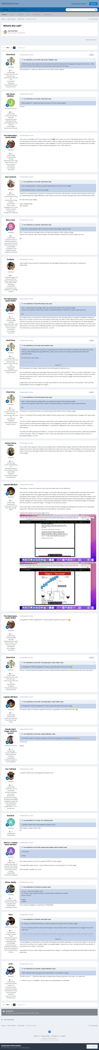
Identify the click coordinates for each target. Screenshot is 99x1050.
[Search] (75, 9)
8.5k (11, 980)
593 (11, 193)
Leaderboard (48, 14)
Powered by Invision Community (49, 1040)
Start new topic (91, 40)
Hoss (10, 915)
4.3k (11, 831)
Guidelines (20, 14)
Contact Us (55, 1036)
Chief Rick (13, 31)
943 (11, 112)
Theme (36, 1036)
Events (12, 14)
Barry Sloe (10, 220)
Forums (4, 14)
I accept (92, 1046)
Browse (5, 10)
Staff (28, 14)
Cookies (62, 1036)
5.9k (11, 749)
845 (11, 461)
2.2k (11, 153)
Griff (11, 964)
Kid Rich (10, 816)
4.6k (11, 785)
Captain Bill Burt (10, 485)
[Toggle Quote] (22, 60)
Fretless (10, 259)
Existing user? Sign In (79, 3)
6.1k (11, 930)
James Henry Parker (10, 444)
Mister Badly (10, 882)
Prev (7, 47)
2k (11, 236)
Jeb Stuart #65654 (47, 60)
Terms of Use (25, 1047)
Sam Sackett (10, 177)
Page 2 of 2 (21, 47)
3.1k (11, 70)
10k (11, 500)
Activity (13, 9)
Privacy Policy (45, 1036)
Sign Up (93, 3)
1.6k (11, 860)
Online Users (36, 14)
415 (11, 275)
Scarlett (44, 887)
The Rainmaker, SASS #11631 (10, 137)
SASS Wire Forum (10, 3)
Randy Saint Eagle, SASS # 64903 (10, 731)
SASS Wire (21, 33)
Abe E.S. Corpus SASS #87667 (10, 844)
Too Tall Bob (10, 769)
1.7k (11, 898)
